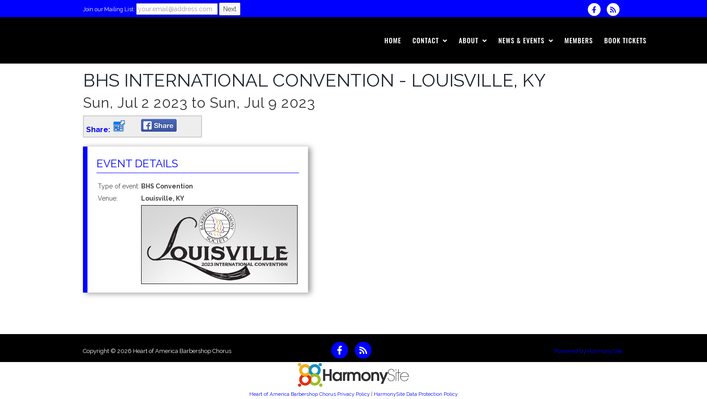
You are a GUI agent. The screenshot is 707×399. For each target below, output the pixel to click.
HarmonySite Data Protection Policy (416, 394)
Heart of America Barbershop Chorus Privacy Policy (309, 394)
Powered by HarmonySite (588, 351)
